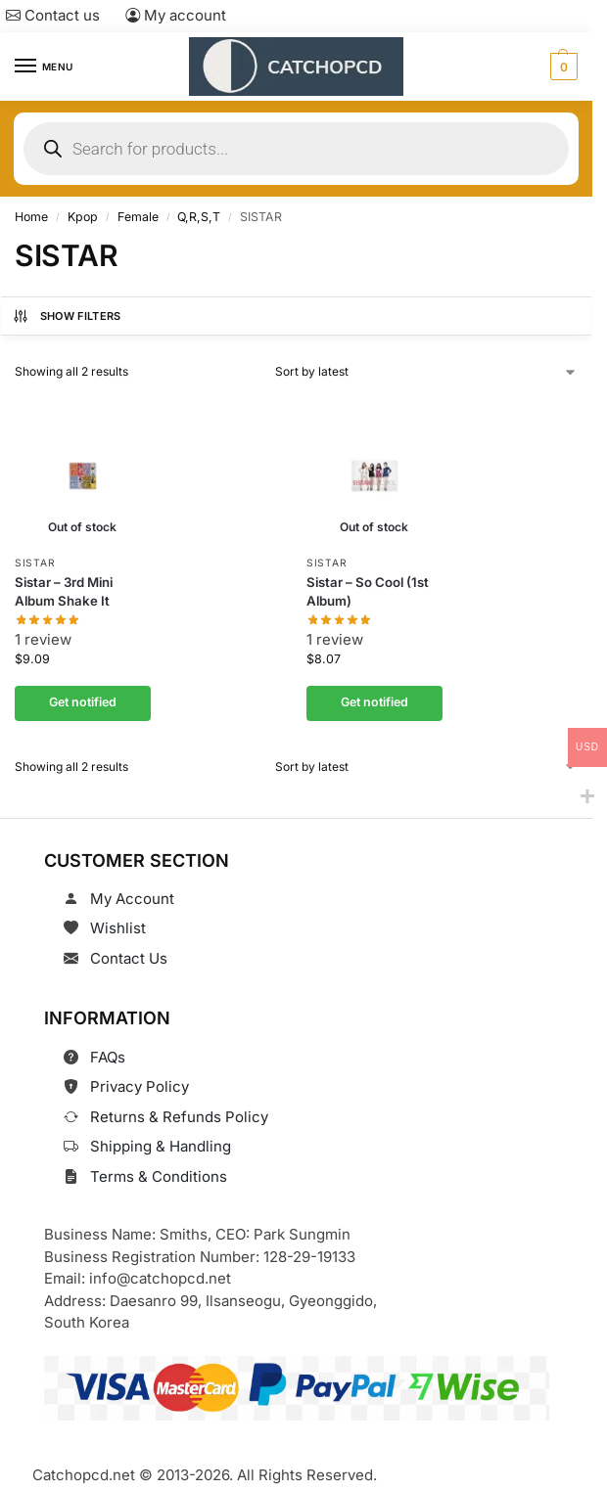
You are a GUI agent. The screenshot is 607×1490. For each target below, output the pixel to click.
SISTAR (35, 562)
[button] (561, 66)
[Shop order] (427, 371)
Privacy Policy (139, 1086)
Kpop (83, 216)
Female (138, 216)
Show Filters (66, 316)
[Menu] (44, 66)
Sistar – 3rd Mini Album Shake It (64, 591)
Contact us (53, 15)
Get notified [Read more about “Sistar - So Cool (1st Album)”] (373, 703)
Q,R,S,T (198, 216)
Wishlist (118, 928)
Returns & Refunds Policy (179, 1116)
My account (175, 15)
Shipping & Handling (160, 1146)
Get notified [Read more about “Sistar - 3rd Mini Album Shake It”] (83, 703)
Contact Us (128, 958)
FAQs (107, 1057)
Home (31, 216)
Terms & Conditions (158, 1176)
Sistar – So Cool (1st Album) (367, 591)
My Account (132, 898)
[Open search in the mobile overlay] (296, 149)
